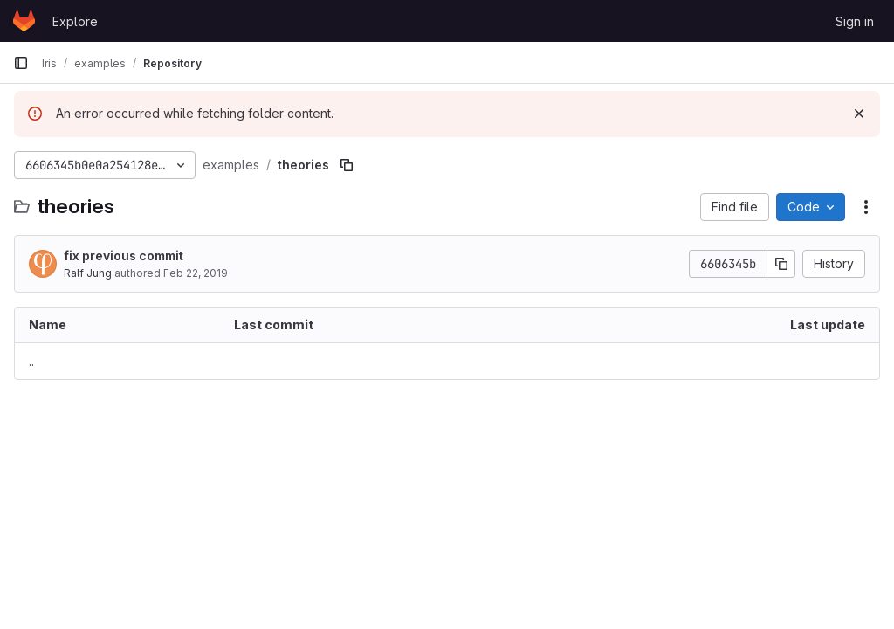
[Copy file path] (347, 165)
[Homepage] (24, 21)
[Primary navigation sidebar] (21, 63)
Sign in (855, 21)
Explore (75, 21)
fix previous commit (123, 255)
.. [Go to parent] (31, 361)
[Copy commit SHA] (781, 264)
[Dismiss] (859, 113)
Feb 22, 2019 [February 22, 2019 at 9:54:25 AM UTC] (195, 273)
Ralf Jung (88, 273)
